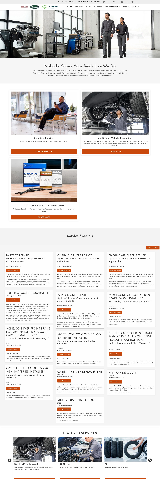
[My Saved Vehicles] (134, 2)
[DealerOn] (27, 474)
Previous (10, 379)
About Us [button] (125, 7)
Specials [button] (100, 7)
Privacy (59, 474)
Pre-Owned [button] (79, 7)
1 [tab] (78, 405)
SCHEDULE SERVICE (30, 136)
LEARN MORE (76, 136)
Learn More (80, 399)
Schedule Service (12, 190)
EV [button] (86, 7)
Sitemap (54, 474)
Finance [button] (92, 7)
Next (150, 379)
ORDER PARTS (122, 136)
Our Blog (135, 7)
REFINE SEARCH (153, 167)
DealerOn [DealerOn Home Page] (48, 474)
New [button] (71, 7)
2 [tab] (82, 405)
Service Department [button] (112, 7)
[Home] (67, 7)
